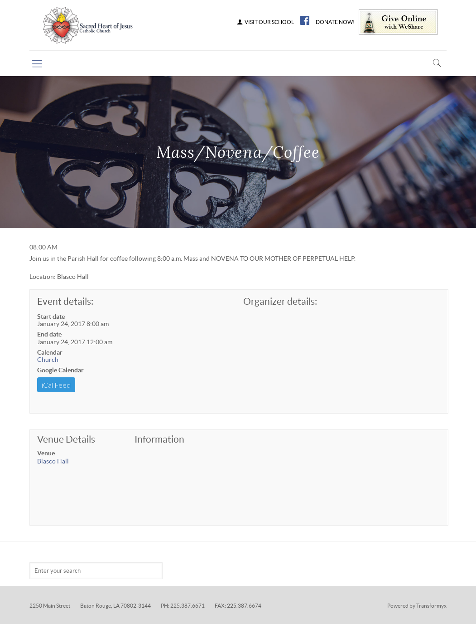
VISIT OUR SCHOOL (265, 22)
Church (47, 359)
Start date (51, 316)
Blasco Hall (53, 461)
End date (49, 334)
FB (304, 20)
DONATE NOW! (335, 22)
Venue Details (66, 439)
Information (159, 439)
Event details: (65, 301)
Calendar (50, 352)
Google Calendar (60, 370)
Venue (46, 453)
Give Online (398, 22)
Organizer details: (280, 301)
